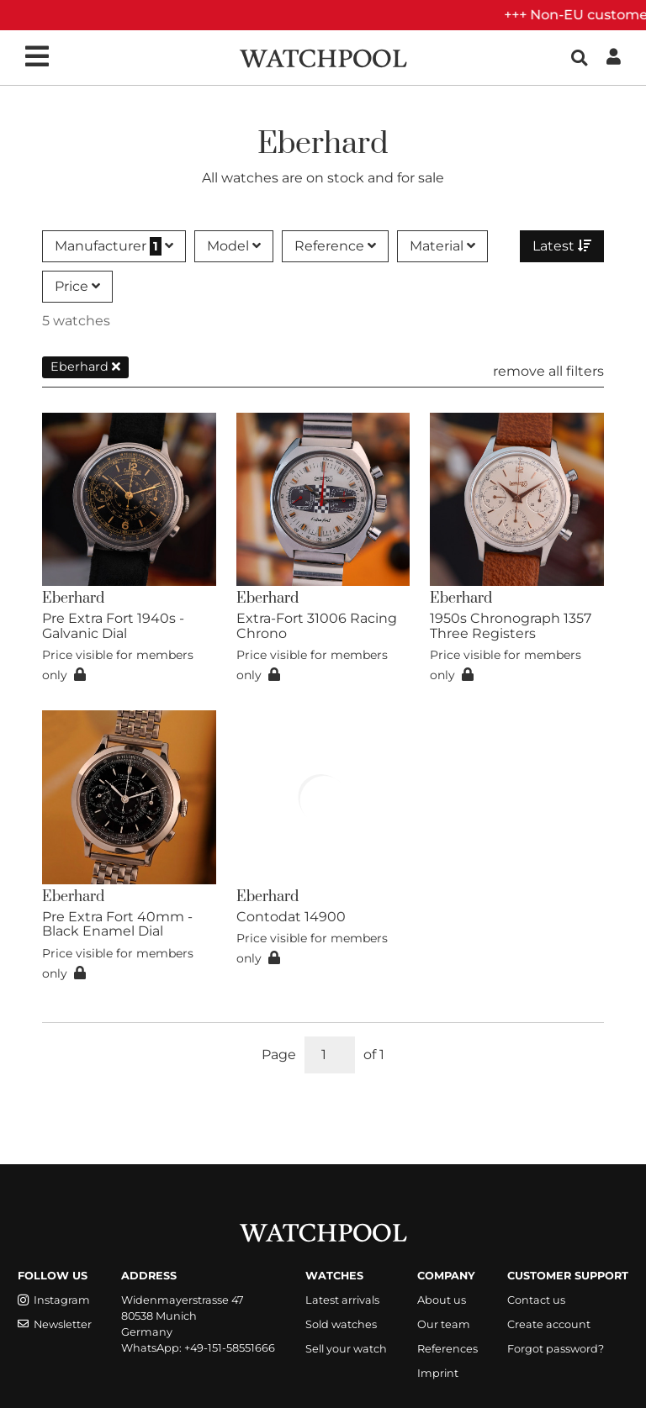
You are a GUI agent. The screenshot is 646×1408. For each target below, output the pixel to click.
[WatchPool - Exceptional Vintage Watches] (323, 57)
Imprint (437, 1373)
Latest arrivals (342, 1300)
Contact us (536, 1300)
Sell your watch (346, 1348)
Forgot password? (555, 1348)
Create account (548, 1324)
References (447, 1348)
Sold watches (341, 1324)
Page (279, 1055)
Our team (443, 1324)
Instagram (54, 1300)
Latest (561, 246)
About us (441, 1300)
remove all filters (548, 371)
